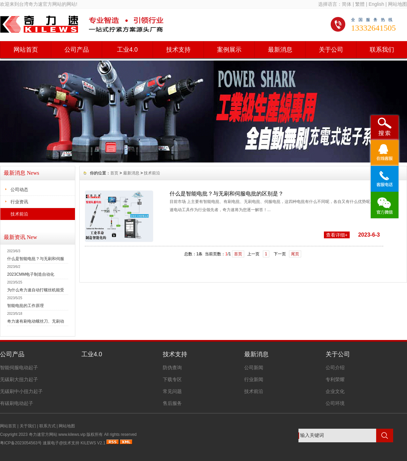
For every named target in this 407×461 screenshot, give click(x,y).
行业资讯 (19, 201)
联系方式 (47, 426)
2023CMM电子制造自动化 (30, 274)
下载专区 (172, 379)
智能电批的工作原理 (25, 305)
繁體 (360, 4)
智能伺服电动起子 (19, 367)
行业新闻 (253, 379)
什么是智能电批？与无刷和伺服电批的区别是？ (227, 194)
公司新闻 (253, 367)
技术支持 (178, 49)
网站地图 (397, 4)
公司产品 (76, 49)
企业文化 (335, 391)
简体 (346, 4)
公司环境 (335, 403)
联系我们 (382, 49)
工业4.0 (127, 49)
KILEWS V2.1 (93, 443)
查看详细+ (337, 235)
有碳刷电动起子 (16, 403)
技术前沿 (19, 214)
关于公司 (331, 49)
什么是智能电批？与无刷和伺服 (35, 258)
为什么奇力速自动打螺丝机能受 (35, 290)
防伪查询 (172, 367)
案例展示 (229, 49)
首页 (114, 173)
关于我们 (28, 426)
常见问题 (172, 391)
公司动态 (19, 189)
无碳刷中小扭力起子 (21, 391)
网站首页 (26, 49)
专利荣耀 (335, 379)
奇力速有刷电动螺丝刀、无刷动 (35, 321)
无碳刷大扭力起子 (19, 379)
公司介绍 (335, 367)
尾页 (295, 254)
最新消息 (280, 49)
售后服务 (172, 403)
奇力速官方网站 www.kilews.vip (57, 434)
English (376, 4)
